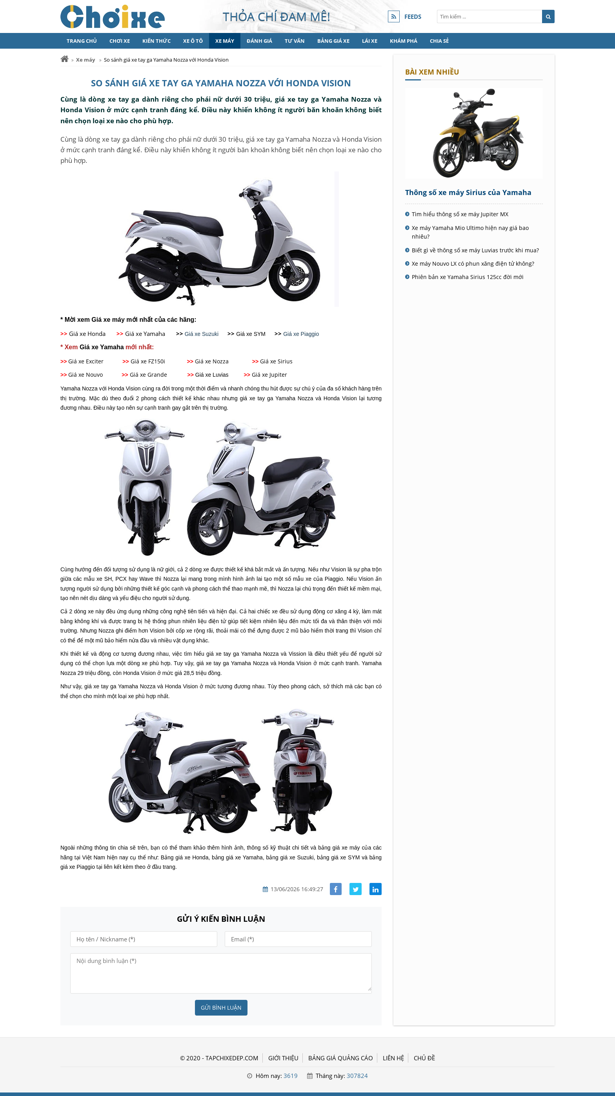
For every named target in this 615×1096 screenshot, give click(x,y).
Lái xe (369, 40)
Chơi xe (119, 40)
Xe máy (224, 40)
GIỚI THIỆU (283, 1058)
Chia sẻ (439, 40)
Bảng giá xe (333, 40)
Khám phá (403, 40)
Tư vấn (295, 40)
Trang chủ (82, 40)
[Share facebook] (336, 889)
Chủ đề (424, 1058)
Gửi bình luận (221, 1007)
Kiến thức (156, 40)
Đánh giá (259, 40)
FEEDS (412, 16)
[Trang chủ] (64, 59)
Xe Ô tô (193, 40)
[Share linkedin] (375, 889)
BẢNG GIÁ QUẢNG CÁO (340, 1058)
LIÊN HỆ (393, 1058)
